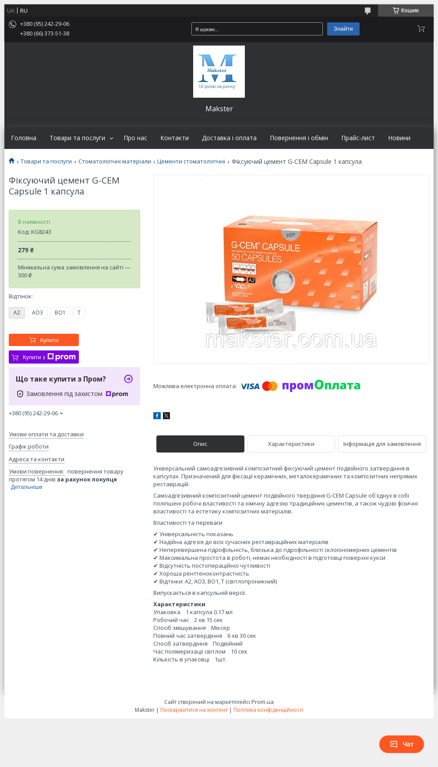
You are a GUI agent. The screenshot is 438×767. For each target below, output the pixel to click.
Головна (23, 138)
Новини (399, 138)
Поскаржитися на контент (194, 710)
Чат (401, 744)
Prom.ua (262, 702)
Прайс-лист (358, 138)
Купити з (49, 357)
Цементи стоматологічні (191, 161)
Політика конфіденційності (268, 710)
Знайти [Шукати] (343, 28)
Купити (49, 340)
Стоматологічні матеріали (114, 161)
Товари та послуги (77, 138)
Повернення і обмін (299, 138)
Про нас (135, 138)
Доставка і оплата (229, 138)
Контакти (174, 138)
